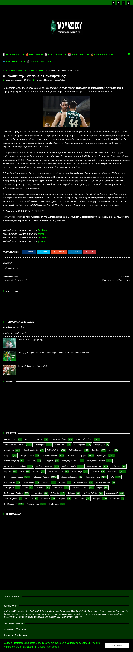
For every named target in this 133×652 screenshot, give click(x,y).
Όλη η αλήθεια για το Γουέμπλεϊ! (32, 355)
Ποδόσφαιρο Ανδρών (41, 466)
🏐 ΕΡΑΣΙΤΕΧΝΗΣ (54, 43)
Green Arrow (79, 488)
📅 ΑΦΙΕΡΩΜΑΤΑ (77, 43)
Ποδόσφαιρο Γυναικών (68, 466)
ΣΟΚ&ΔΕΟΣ (58, 477)
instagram (43, 226)
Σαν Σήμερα (9, 477)
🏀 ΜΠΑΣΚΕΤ (33, 43)
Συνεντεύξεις (37, 482)
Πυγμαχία (46, 471)
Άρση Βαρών (100, 434)
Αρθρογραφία (79, 434)
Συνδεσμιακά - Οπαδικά (13, 482)
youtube (42, 230)
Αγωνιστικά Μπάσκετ (19, 59)
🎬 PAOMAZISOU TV (38, 50)
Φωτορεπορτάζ (112, 482)
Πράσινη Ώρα (9, 471)
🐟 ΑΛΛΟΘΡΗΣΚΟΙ (13, 50)
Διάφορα (7, 445)
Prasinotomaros (33, 493)
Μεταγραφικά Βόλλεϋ (70, 450)
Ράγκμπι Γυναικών (103, 471)
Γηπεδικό (95, 439)
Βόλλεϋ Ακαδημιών (31, 439)
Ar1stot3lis (29, 488)
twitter (41, 223)
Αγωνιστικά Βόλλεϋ (59, 428)
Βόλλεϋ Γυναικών (75, 439)
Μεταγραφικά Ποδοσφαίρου (15, 455)
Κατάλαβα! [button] (116, 646)
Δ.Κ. (111, 439)
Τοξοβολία (55, 482)
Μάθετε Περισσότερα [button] (48, 647)
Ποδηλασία (95, 461)
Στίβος (99, 477)
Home (5, 59)
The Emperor (54, 493)
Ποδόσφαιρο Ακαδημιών (13, 466)
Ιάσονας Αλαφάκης (11, 450)
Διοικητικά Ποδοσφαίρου (77, 445)
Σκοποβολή (40, 477)
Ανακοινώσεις (60, 434)
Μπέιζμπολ (116, 455)
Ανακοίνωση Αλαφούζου (13, 316)
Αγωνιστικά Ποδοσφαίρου (14, 434)
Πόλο (112, 466)
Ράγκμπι (62, 471)
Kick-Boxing (115, 488)
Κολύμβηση (48, 450)
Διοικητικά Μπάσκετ (50, 445)
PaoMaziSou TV (10, 493)
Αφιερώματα (9, 439)
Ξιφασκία (7, 461)
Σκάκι (25, 477)
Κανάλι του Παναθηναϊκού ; (15, 322)
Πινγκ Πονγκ (77, 461)
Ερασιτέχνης (102, 445)
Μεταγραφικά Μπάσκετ (96, 450)
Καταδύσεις (31, 450)
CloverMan (45, 488)
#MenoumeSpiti (10, 428)
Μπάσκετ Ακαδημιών (44, 455)
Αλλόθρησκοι (40, 434)
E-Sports (62, 488)
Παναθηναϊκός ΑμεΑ (55, 461)
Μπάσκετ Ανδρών (38, 59)
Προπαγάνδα (29, 471)
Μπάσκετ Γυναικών (94, 455)
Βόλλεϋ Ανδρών (53, 439)
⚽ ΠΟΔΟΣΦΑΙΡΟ (12, 43)
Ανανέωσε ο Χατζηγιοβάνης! (30, 328)
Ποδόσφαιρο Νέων (93, 466)
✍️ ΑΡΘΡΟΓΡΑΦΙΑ (100, 43)
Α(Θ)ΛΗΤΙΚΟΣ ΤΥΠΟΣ (34, 428)
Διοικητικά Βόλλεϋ (27, 445)
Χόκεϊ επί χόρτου (10, 488)
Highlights (97, 488)
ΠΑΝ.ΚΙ (36, 461)
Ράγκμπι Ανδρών (80, 471)
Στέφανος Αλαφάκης (79, 477)
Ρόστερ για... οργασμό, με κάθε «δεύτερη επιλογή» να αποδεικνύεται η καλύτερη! (54, 341)
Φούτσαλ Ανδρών (90, 482)
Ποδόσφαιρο (113, 461)
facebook (42, 219)
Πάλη (22, 461)
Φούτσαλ (71, 482)
